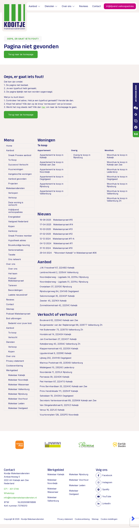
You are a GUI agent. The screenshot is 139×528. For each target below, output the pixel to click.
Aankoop (12, 231)
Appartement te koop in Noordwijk (51, 170)
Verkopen (13, 193)
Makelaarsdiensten (15, 188)
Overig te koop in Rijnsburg (81, 156)
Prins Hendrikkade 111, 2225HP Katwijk (59, 391)
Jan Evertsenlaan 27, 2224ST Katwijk (58, 339)
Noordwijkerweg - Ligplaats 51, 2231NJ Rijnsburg (64, 281)
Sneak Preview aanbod (19, 155)
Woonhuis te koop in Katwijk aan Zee (117, 163)
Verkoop (12, 197)
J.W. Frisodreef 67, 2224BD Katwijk (57, 267)
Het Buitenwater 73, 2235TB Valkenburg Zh (61, 329)
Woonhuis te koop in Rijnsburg (117, 185)
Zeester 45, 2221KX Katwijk (53, 300)
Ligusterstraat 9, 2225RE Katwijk (55, 353)
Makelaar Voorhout (17, 398)
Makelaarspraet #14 (56, 224)
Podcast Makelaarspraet (16, 279)
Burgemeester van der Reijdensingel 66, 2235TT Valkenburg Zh (71, 325)
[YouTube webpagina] (104, 496)
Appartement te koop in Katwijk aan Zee (51, 163)
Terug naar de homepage (20, 54)
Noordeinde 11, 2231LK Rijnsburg (56, 372)
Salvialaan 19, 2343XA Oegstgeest (56, 395)
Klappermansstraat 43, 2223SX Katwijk (59, 348)
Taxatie (11, 254)
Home (9, 145)
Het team (12, 273)
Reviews (10, 299)
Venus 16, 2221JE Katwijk (52, 410)
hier (43, 107)
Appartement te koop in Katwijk (51, 156)
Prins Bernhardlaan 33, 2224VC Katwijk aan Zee (63, 386)
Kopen (11, 226)
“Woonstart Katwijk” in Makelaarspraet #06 (68, 252)
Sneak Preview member (20, 235)
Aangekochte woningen (20, 174)
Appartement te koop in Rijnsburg (51, 185)
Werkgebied (12, 370)
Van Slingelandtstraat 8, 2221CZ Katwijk (59, 405)
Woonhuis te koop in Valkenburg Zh (117, 199)
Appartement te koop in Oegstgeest (51, 177)
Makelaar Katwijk (16, 375)
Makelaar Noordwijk (18, 380)
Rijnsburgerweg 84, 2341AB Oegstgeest (59, 291)
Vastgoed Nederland (18, 221)
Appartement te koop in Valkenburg (51, 192)
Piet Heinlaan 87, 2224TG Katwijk (56, 381)
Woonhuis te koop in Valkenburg (117, 192)
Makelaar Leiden (16, 403)
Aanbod (10, 150)
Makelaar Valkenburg (18, 389)
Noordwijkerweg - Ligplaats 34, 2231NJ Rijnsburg (64, 277)
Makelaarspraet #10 (56, 248)
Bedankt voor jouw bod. (20, 323)
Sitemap (10, 309)
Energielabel (14, 216)
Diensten (10, 342)
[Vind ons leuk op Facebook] (104, 475)
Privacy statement (15, 361)
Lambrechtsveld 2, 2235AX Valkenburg (59, 272)
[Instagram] (104, 482)
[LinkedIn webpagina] (104, 503)
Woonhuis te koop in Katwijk (117, 156)
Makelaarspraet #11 (56, 243)
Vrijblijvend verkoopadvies (15, 210)
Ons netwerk (14, 259)
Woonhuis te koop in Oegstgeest (117, 177)
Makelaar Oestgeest (18, 408)
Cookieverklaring (14, 365)
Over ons (10, 264)
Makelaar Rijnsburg (17, 394)
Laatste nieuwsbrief (17, 294)
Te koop (12, 332)
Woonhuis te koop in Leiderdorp (117, 170)
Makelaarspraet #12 (56, 234)
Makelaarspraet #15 (56, 219)
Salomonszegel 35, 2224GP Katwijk (57, 296)
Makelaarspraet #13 (56, 229)
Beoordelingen (15, 290)
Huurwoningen (15, 169)
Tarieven (12, 285)
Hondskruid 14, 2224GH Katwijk (55, 334)
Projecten (13, 183)
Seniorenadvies (15, 250)
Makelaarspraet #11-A (57, 238)
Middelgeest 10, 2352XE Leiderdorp (57, 367)
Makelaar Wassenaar (18, 384)
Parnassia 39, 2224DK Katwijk (54, 377)
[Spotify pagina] (104, 489)
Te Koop (12, 160)
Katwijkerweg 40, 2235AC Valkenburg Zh (60, 344)
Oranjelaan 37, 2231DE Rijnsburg (56, 286)
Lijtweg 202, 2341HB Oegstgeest (55, 358)
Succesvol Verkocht (18, 164)
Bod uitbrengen (13, 318)
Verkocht (12, 337)
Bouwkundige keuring (19, 245)
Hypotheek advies (17, 240)
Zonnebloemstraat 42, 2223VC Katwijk (58, 305)
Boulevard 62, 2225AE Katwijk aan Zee (59, 320)
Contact (10, 304)
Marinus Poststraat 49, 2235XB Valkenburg (61, 362)
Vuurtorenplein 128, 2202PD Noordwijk (59, 414)
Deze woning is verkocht (15, 203)
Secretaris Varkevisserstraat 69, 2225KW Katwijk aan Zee (68, 400)
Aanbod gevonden (17, 179)
